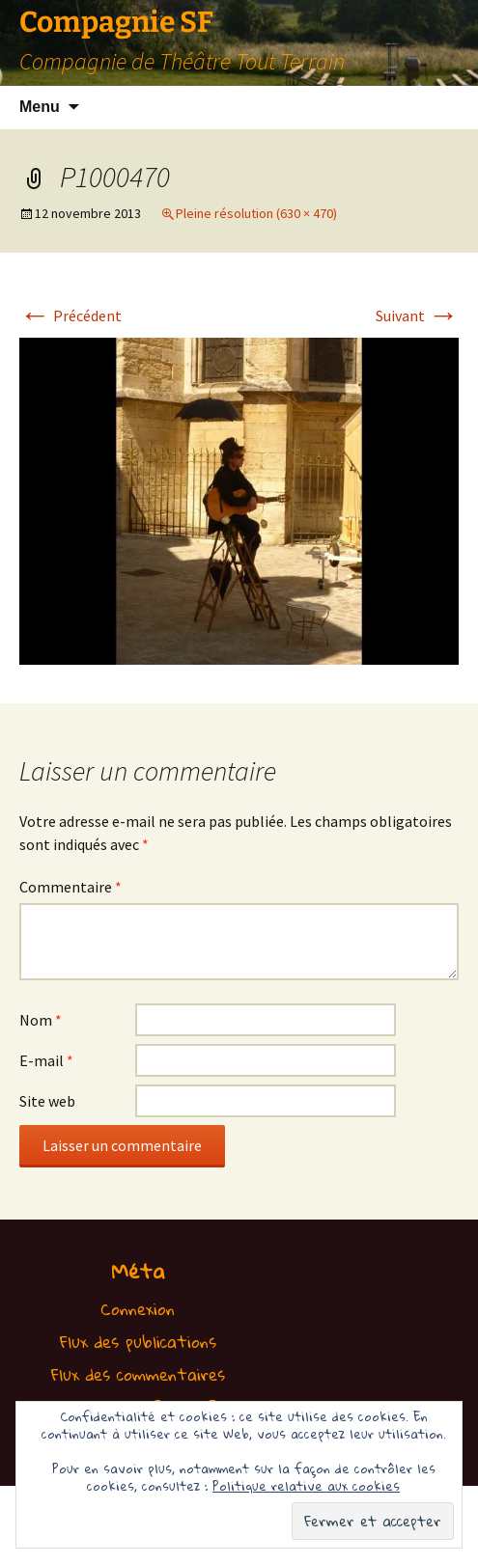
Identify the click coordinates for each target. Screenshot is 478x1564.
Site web (47, 1101)
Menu (39, 106)
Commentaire (70, 886)
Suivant (417, 315)
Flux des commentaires (138, 1374)
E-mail (46, 1060)
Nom (40, 1019)
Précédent (70, 315)
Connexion (137, 1309)
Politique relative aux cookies (306, 1485)
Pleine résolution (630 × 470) (256, 213)
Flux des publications (138, 1342)
